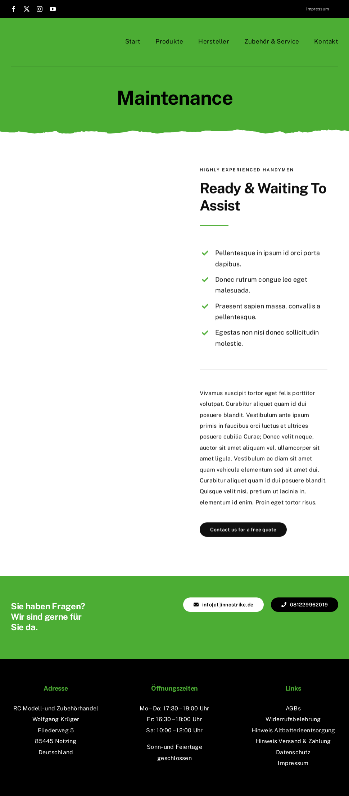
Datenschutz (293, 752)
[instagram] (39, 9)
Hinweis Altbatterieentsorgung (293, 730)
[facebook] (14, 9)
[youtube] (53, 9)
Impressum (293, 763)
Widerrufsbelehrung (293, 719)
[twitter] (27, 9)
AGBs (293, 708)
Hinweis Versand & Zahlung (293, 741)
